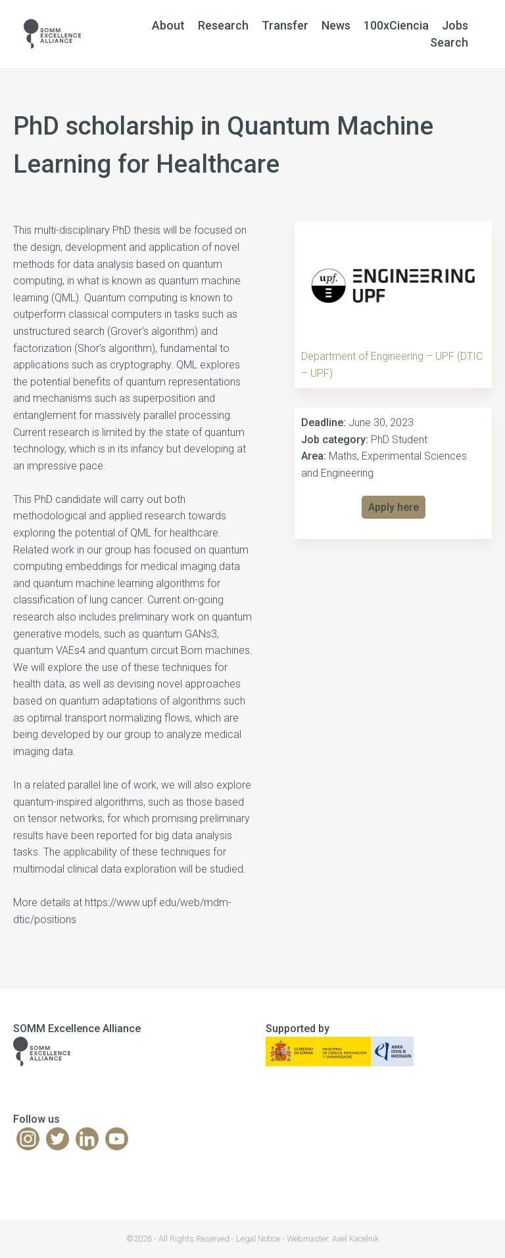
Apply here (393, 507)
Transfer (285, 25)
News (336, 25)
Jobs (455, 25)
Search (449, 42)
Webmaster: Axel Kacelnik (333, 1239)
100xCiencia (396, 25)
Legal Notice (258, 1239)
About (168, 25)
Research (223, 25)
